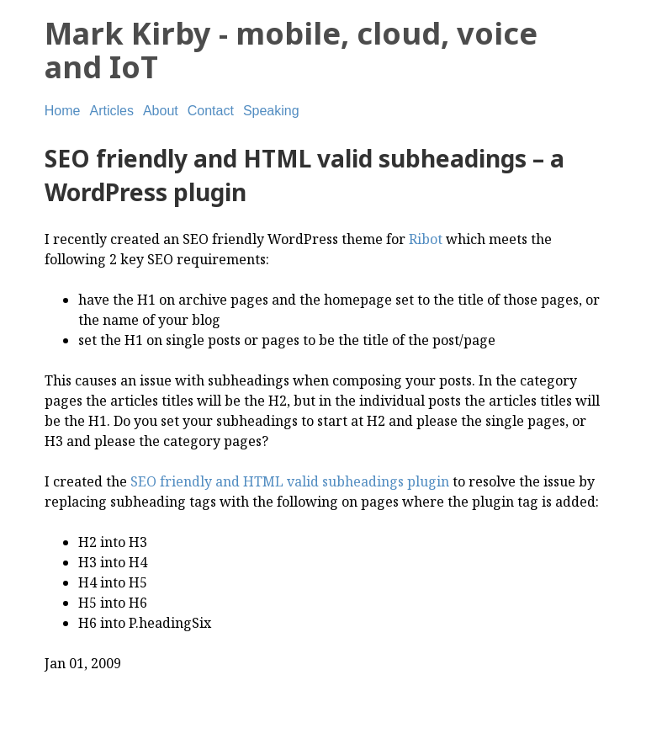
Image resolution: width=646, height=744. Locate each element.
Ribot (425, 239)
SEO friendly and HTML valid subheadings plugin (289, 481)
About (160, 111)
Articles (111, 111)
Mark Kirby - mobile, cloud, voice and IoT (291, 50)
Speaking (271, 111)
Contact (211, 111)
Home (63, 111)
